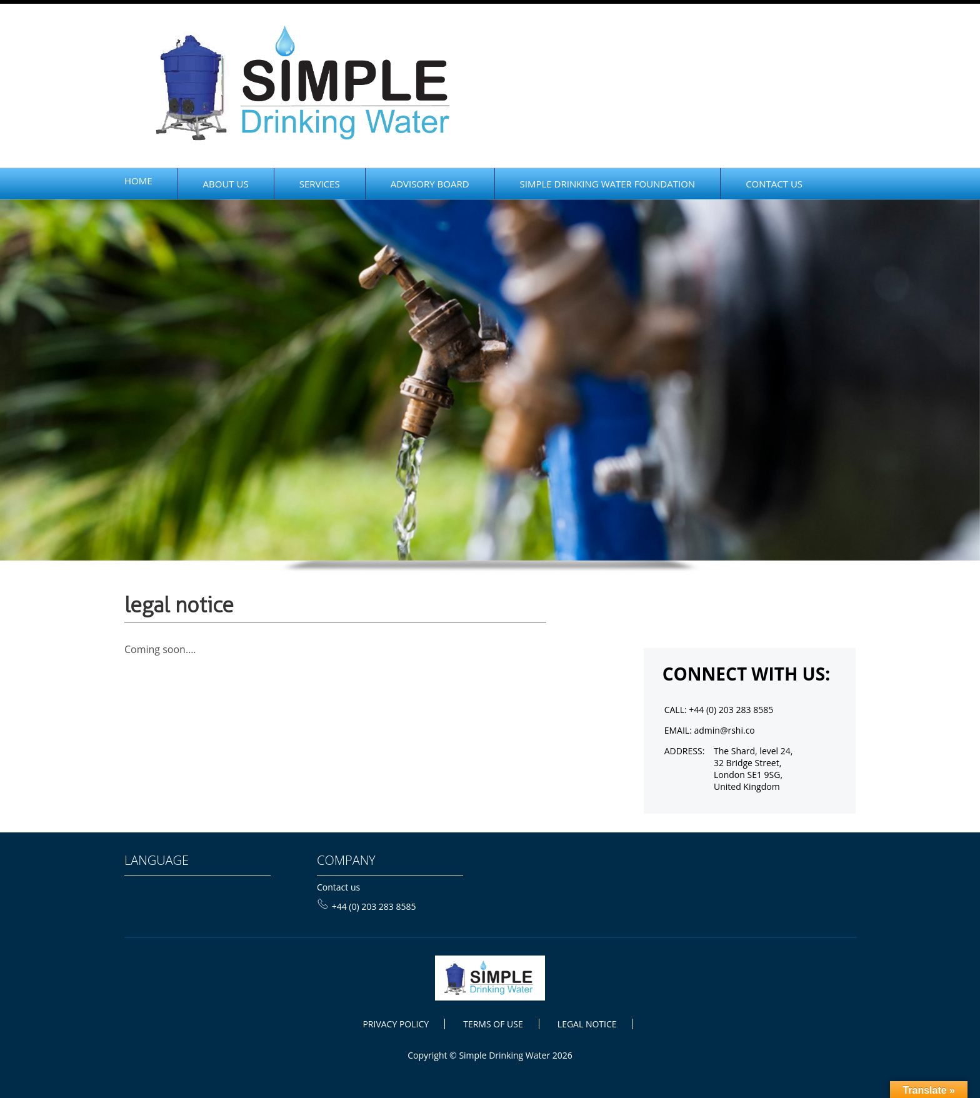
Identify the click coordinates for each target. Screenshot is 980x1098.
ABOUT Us (226, 183)
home (138, 180)
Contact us (338, 887)
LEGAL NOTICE (587, 1024)
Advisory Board (430, 183)
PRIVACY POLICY (395, 1024)
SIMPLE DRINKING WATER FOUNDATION (608, 183)
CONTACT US (774, 183)
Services (319, 183)
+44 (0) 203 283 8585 (366, 906)
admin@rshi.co (724, 730)
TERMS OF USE (492, 1024)
